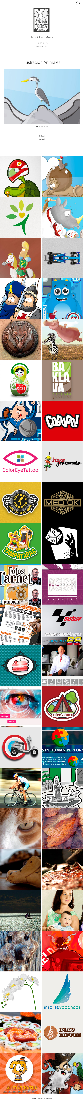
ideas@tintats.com (42, 46)
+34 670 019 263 (42, 43)
